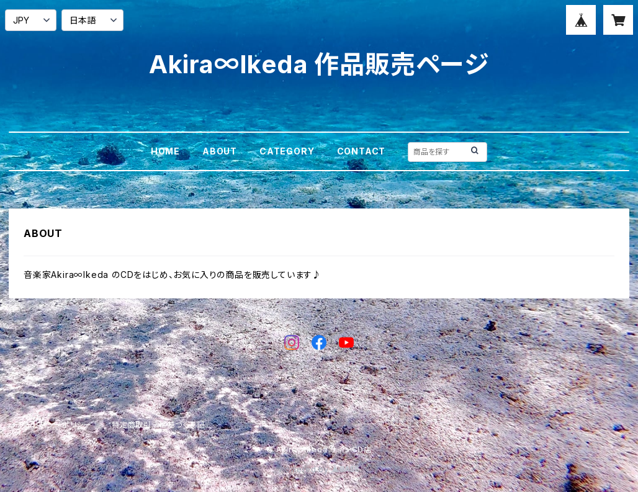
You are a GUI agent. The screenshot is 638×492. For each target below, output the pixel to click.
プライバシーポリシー (55, 424)
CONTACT (361, 151)
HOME (165, 151)
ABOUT (219, 151)
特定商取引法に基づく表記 (158, 424)
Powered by (319, 469)
